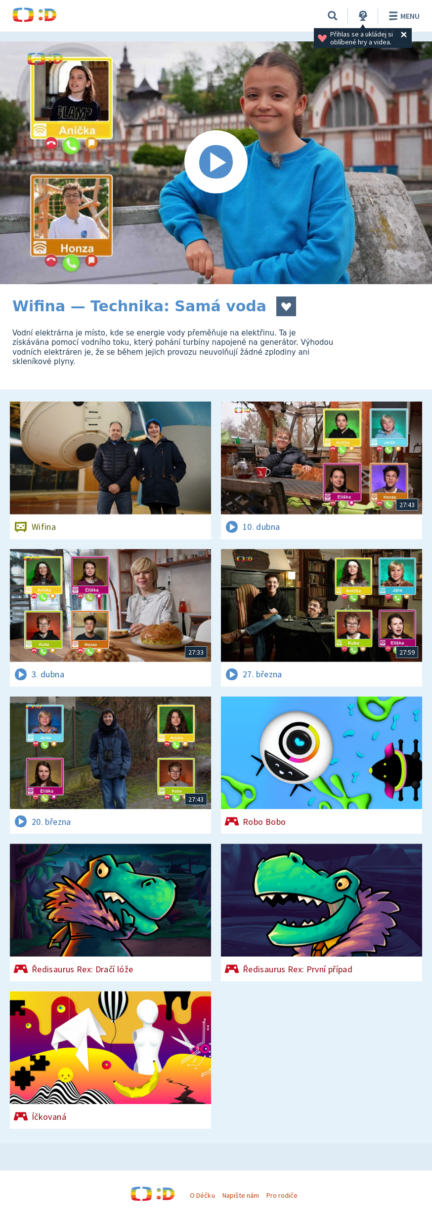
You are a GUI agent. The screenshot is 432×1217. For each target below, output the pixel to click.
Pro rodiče (282, 1195)
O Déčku (202, 1195)
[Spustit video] (216, 162)
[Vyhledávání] (332, 16)
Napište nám (240, 1195)
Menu (403, 15)
